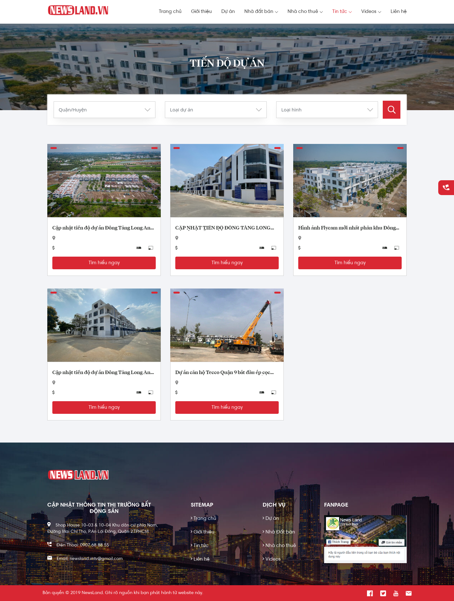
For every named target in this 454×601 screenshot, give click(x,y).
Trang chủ (170, 11)
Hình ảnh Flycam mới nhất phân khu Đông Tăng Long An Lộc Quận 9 (347, 228)
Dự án (228, 11)
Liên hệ (399, 11)
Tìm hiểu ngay (104, 262)
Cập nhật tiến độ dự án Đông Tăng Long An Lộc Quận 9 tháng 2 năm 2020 (101, 373)
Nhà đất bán (261, 11)
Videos (371, 11)
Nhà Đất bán (279, 532)
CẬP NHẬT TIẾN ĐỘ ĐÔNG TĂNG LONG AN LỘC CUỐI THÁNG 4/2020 (223, 228)
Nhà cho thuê (305, 11)
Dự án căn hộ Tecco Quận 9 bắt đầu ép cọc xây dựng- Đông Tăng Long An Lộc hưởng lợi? (226, 373)
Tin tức (342, 11)
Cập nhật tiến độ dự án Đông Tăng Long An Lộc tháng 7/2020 (101, 228)
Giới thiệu (201, 11)
